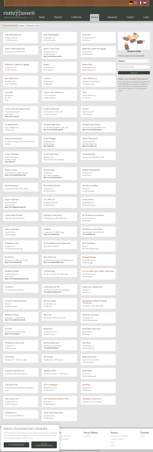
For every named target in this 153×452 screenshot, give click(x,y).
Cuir (112, 442)
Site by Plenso (97, 450)
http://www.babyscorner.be (53, 56)
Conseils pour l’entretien (119, 436)
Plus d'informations (44, 445)
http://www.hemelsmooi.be (53, 177)
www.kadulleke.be (88, 234)
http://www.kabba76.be (51, 234)
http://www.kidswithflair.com (54, 262)
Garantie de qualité (117, 439)
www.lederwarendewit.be (52, 292)
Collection (76, 17)
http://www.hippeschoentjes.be (15, 207)
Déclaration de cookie (88, 450)
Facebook (87, 436)
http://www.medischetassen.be (15, 320)
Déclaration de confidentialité (76, 450)
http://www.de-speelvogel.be (53, 129)
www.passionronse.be (51, 348)
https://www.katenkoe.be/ (13, 262)
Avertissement (65, 450)
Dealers (94, 17)
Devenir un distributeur (61, 439)
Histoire (58, 17)
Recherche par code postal (62, 436)
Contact (130, 17)
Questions (112, 17)
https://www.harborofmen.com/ (15, 175)
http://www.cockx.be (12, 116)
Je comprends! (16, 445)
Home (42, 17)
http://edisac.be (49, 146)
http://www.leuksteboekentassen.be (17, 279)
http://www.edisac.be (89, 146)
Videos (142, 436)
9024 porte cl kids (33, 26)
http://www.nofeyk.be (12, 334)
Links (146, 17)
